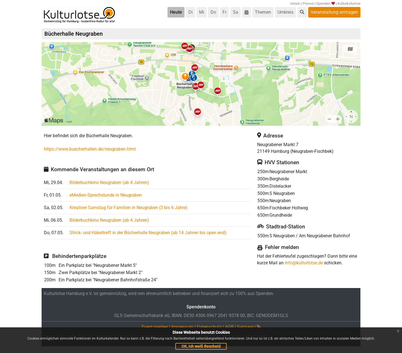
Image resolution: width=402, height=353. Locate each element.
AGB (229, 327)
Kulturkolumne (349, 3)
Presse (308, 3)
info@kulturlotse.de (304, 262)
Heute (176, 12)
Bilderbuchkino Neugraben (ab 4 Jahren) (109, 182)
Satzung (245, 327)
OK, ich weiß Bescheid (201, 346)
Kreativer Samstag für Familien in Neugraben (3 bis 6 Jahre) (129, 207)
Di (190, 12)
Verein (295, 3)
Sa (235, 12)
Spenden (325, 3)
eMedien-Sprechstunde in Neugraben (106, 195)
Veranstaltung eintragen (334, 12)
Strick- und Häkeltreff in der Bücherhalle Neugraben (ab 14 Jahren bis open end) (148, 232)
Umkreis (285, 12)
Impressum (182, 327)
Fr (224, 12)
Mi (201, 12)
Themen (263, 12)
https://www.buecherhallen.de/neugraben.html (90, 149)
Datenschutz (209, 327)
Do (213, 12)
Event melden (155, 327)
